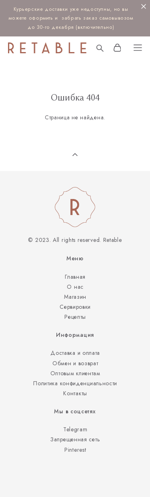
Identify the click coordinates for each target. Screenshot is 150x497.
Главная (75, 277)
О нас (75, 287)
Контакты (75, 393)
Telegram (75, 429)
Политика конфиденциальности (75, 383)
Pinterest (75, 450)
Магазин (75, 297)
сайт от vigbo (74, 479)
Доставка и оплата (75, 353)
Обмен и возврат (75, 363)
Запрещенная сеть (75, 439)
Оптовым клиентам (75, 373)
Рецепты (75, 317)
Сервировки (75, 307)
